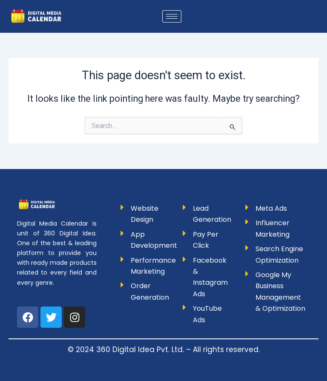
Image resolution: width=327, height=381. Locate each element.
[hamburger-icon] (171, 16)
